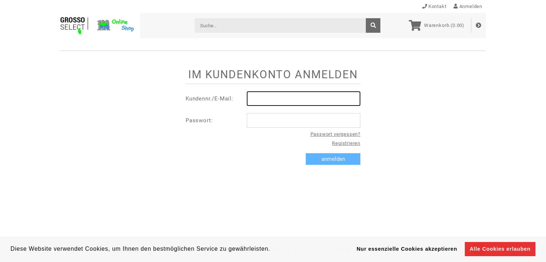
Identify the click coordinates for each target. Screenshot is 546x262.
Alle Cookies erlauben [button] (500, 249)
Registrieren (346, 143)
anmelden (333, 159)
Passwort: (273, 120)
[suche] (373, 25)
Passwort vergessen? (335, 134)
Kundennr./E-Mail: (273, 98)
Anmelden (468, 6)
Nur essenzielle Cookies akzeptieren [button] (407, 249)
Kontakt (434, 6)
